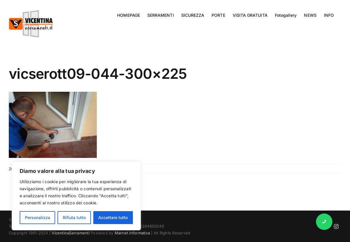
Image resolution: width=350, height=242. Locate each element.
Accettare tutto (113, 217)
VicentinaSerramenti (70, 233)
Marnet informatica (132, 233)
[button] (324, 221)
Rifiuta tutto (74, 217)
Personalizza (37, 217)
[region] (76, 195)
